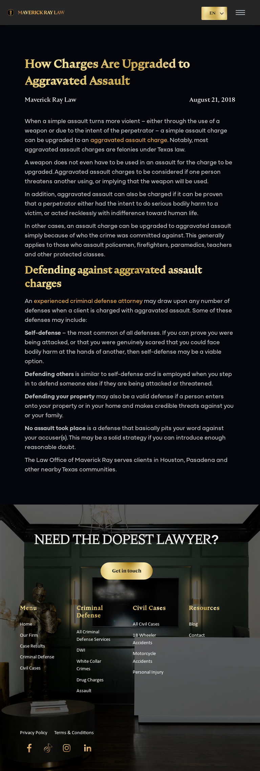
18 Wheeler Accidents (144, 639)
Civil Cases (30, 668)
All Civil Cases (146, 624)
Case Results (32, 646)
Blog (193, 624)
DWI (81, 650)
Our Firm (29, 635)
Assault (84, 691)
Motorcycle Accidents (144, 657)
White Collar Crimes (89, 665)
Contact (197, 635)
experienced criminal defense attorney (88, 301)
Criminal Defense (37, 657)
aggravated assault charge (128, 140)
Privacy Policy (33, 732)
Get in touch (126, 571)
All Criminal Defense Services (93, 636)
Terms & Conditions (74, 732)
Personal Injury (148, 672)
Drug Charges (90, 680)
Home (26, 624)
